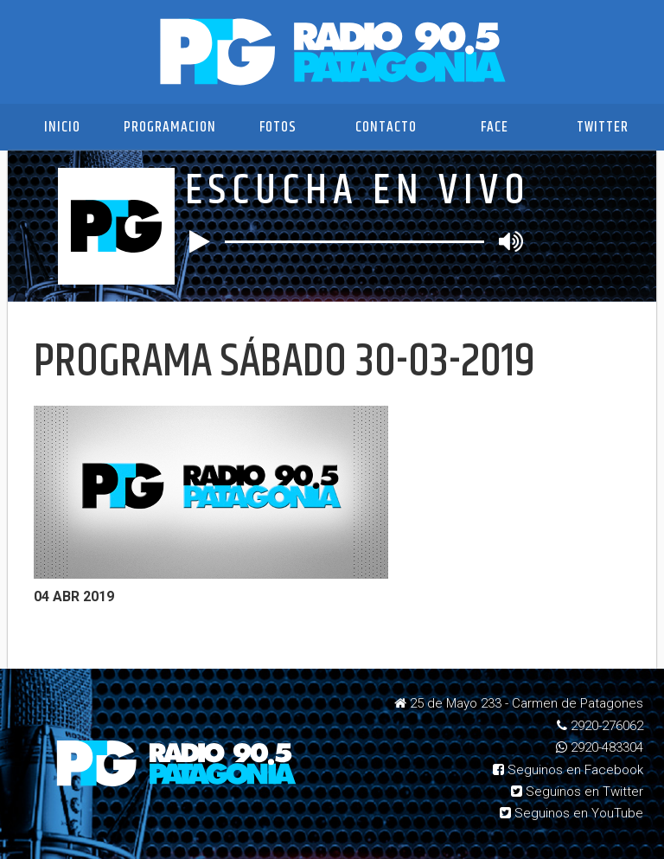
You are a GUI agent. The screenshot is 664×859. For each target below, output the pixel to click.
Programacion (170, 127)
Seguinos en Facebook (568, 770)
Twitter (603, 127)
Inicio (62, 127)
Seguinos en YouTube (571, 813)
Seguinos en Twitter (577, 791)
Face (494, 127)
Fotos (278, 127)
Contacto (386, 127)
